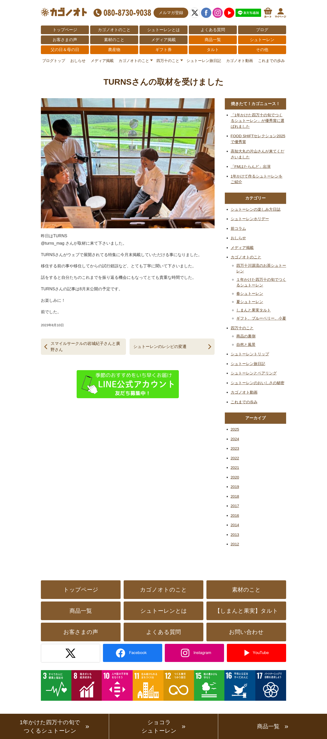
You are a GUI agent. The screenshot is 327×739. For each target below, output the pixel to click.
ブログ (262, 30)
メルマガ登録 (171, 12)
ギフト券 (163, 49)
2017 (235, 506)
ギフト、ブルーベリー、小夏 (261, 318)
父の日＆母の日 (65, 49)
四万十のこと (167, 60)
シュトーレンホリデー (250, 219)
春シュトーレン (249, 293)
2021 (235, 467)
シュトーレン (262, 39)
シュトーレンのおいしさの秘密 (257, 383)
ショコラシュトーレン (159, 726)
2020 (235, 477)
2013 (235, 534)
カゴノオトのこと (114, 30)
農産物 (114, 49)
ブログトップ (53, 60)
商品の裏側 (245, 336)
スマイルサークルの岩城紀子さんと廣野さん (85, 346)
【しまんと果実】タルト (246, 611)
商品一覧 (213, 39)
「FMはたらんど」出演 (251, 166)
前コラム (238, 228)
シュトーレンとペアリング (254, 373)
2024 (235, 439)
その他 (262, 49)
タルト (213, 49)
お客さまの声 (65, 39)
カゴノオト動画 (239, 60)
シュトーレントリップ (250, 354)
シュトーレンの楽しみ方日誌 (256, 209)
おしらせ (78, 60)
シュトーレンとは (163, 30)
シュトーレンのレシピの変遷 (159, 346)
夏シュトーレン (249, 301)
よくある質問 (213, 30)
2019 (235, 486)
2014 (235, 525)
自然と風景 (245, 344)
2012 (235, 544)
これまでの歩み (271, 60)
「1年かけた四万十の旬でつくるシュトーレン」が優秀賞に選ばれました (257, 121)
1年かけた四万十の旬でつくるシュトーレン (50, 726)
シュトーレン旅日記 (203, 60)
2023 (235, 448)
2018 (235, 496)
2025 (235, 429)
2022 (235, 458)
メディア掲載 (163, 39)
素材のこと (114, 39)
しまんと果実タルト (253, 310)
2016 (235, 515)
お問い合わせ (246, 632)
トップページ (65, 30)
